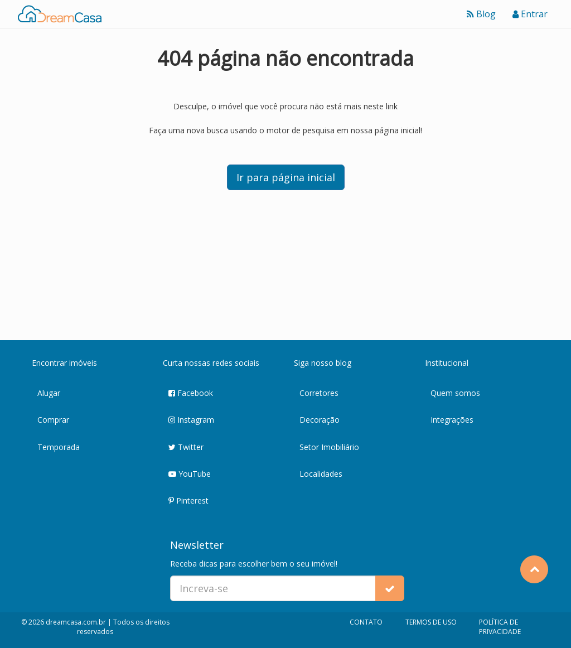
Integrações (451, 419)
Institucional (446, 362)
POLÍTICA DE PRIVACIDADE (500, 626)
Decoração (319, 419)
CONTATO (366, 622)
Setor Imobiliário (329, 447)
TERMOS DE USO (431, 622)
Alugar (48, 393)
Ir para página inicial (285, 177)
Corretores (318, 393)
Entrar (530, 14)
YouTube (189, 474)
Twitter (186, 447)
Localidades (320, 473)
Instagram (191, 420)
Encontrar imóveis (64, 362)
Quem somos (455, 393)
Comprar (53, 419)
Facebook (190, 393)
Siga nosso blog (322, 362)
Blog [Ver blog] (481, 14)
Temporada (58, 447)
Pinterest (188, 501)
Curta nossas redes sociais (211, 362)
